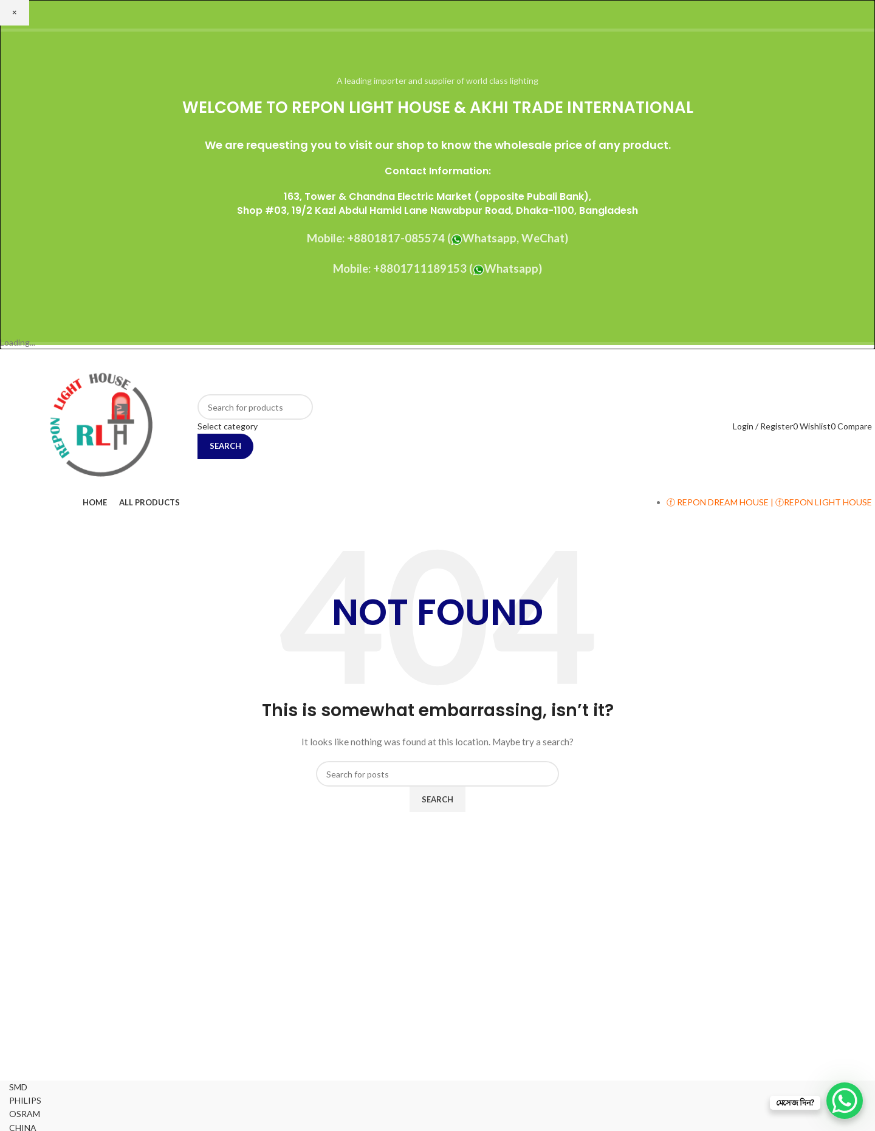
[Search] (255, 407)
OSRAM (24, 1114)
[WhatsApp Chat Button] (844, 1100)
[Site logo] (100, 425)
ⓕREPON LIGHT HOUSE (823, 502)
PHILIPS (25, 1100)
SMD (18, 1087)
